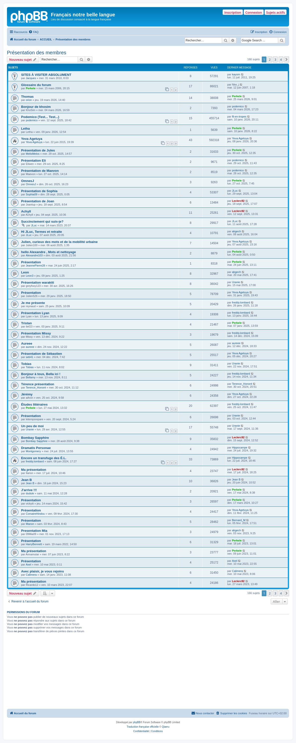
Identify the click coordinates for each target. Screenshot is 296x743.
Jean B (26, 480)
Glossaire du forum (36, 85)
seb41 (29, 357)
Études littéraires (34, 404)
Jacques (31, 78)
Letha (25, 128)
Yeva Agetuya (31, 139)
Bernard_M (238, 520)
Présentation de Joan (37, 201)
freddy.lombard (241, 302)
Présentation (31, 262)
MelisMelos (32, 153)
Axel (28, 564)
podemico (238, 106)
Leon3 (29, 275)
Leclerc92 (238, 200)
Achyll (26, 211)
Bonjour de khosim (36, 107)
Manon (30, 523)
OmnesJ (27, 181)
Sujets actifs (275, 12)
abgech (236, 231)
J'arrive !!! (29, 490)
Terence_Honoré (36, 387)
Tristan (26, 323)
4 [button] (281, 59)
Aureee (26, 343)
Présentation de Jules (38, 150)
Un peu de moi (32, 426)
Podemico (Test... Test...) (40, 117)
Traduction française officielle (143, 726)
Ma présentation (33, 470)
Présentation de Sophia (39, 191)
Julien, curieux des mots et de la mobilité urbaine (59, 242)
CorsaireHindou (35, 513)
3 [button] (275, 59)
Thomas (27, 96)
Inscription (232, 12)
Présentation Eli (33, 160)
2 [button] (270, 59)
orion (29, 99)
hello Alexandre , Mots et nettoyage (48, 252)
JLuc (235, 190)
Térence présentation (37, 384)
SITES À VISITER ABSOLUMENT (46, 75)
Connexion (253, 12)
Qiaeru (165, 726)
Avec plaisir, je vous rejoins (42, 571)
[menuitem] (33, 32)
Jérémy (27, 394)
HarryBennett (34, 544)
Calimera (31, 574)
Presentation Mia (34, 531)
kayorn (236, 74)
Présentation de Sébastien (41, 354)
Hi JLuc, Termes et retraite (41, 232)
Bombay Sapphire (35, 438)
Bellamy (30, 377)
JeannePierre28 (35, 265)
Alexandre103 (34, 255)
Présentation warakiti (37, 282)
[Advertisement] (148, 671)
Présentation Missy (36, 333)
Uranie (236, 282)
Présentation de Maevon (40, 171)
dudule (30, 493)
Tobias (26, 364)
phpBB (136, 722)
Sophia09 (31, 194)
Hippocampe (239, 447)
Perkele (30, 88)
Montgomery (33, 451)
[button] (286, 59)
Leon (25, 272)
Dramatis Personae (36, 448)
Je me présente (33, 303)
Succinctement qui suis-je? (42, 221)
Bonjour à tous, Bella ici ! (40, 374)
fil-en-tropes (239, 116)
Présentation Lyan (35, 313)
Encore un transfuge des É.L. (43, 458)
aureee (30, 346)
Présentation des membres (36, 52)
